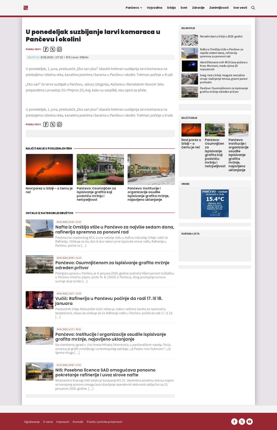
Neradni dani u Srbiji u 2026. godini (221, 38)
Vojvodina (154, 9)
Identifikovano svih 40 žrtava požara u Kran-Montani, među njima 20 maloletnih (223, 67)
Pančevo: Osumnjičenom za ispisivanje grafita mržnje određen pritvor (112, 267)
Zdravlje (198, 9)
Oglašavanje (32, 416)
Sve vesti (240, 9)
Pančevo (132, 9)
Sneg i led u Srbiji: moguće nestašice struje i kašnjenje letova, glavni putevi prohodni (223, 80)
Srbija (171, 9)
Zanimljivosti (219, 9)
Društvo (34, 59)
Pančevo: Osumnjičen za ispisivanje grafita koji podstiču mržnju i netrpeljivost (96, 196)
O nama (48, 416)
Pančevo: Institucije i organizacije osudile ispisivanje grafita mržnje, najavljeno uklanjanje (148, 196)
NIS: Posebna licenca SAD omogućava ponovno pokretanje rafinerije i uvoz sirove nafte (105, 374)
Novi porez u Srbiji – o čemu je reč (49, 192)
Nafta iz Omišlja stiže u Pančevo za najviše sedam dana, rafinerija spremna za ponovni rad (114, 231)
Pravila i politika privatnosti (104, 416)
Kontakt (78, 416)
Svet (183, 9)
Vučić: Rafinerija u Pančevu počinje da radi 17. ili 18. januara (108, 303)
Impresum (62, 416)
